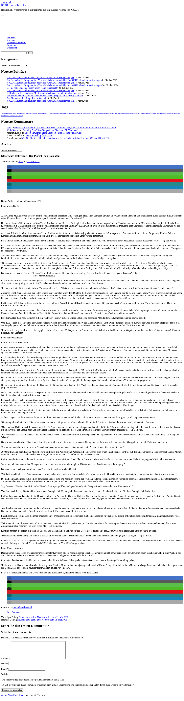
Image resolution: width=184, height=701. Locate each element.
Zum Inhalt (6, 2)
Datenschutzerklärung (17, 42)
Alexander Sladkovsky (167, 113)
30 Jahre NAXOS (37, 113)
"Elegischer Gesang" (7, 113)
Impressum (12, 45)
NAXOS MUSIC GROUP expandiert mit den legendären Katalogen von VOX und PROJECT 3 (65, 138)
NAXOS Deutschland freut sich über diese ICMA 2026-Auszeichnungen (40, 77)
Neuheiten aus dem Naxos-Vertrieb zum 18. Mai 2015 (42, 620)
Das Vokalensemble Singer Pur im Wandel (26, 98)
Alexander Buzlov (145, 113)
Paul (9, 127)
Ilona (21, 161)
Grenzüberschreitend (22, 607)
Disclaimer (12, 47)
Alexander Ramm (156, 113)
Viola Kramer (13, 130)
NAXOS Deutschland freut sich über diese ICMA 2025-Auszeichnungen (40, 82)
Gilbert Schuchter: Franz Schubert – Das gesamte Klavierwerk (53, 133)
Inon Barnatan (13, 612)
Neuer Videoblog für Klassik (39, 135)
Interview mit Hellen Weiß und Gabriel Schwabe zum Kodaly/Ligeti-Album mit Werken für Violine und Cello (65, 127)
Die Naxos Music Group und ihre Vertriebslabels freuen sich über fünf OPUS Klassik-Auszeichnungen (54, 80)
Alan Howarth (110, 113)
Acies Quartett (64, 113)
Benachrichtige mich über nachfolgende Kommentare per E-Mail (33, 683)
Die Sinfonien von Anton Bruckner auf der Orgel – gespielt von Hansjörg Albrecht (45, 95)
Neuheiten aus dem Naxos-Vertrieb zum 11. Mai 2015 (43, 617)
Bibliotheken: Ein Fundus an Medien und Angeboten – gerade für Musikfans (42, 93)
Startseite (11, 37)
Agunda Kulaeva (82, 113)
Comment (5, 662)
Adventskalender (73, 113)
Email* (4, 672)
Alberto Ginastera (126, 113)
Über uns (11, 40)
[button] (9, 167)
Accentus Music (55, 113)
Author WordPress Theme (13, 698)
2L (14, 113)
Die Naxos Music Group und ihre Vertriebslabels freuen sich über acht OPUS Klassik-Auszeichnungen (54, 85)
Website (4, 677)
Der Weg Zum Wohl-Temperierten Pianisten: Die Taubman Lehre (53, 130)
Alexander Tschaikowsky (15, 115)
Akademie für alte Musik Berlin (96, 113)
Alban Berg (117, 113)
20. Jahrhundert (19, 113)
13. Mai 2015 (33, 161)
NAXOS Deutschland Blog (13, 5)
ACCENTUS (46, 113)
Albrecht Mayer (135, 113)
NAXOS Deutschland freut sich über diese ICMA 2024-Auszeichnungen (40, 90)
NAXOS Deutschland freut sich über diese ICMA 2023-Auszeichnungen (40, 101)
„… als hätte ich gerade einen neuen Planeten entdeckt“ (32, 88)
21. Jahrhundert (28, 113)
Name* (4, 667)
